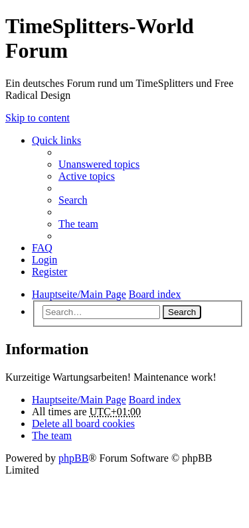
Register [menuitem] (49, 271)
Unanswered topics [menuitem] (98, 164)
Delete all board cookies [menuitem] (83, 423)
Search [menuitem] (73, 200)
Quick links (56, 140)
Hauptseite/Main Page (79, 399)
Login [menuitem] (44, 259)
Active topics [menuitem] (86, 176)
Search (182, 312)
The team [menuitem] (78, 224)
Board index (155, 399)
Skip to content (37, 117)
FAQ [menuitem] (42, 247)
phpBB (73, 458)
